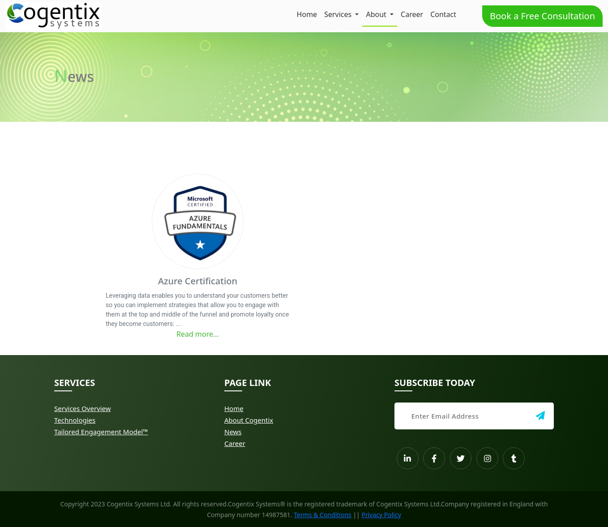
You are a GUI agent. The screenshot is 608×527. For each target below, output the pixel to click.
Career (412, 14)
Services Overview (82, 408)
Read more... (197, 334)
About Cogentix (248, 420)
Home (307, 14)
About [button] (377, 14)
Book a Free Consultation (542, 16)
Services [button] (338, 14)
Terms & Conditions (322, 514)
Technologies (74, 420)
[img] (540, 415)
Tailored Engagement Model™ (101, 431)
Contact (443, 14)
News (233, 431)
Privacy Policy (381, 514)
